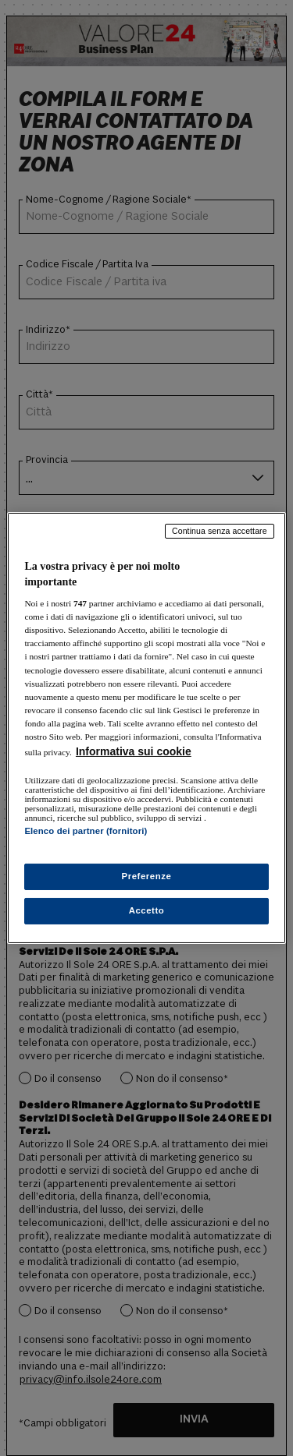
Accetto (147, 910)
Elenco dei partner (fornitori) (85, 831)
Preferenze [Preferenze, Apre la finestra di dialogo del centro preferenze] (147, 876)
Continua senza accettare (219, 530)
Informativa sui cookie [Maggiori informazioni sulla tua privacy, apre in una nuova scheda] (133, 751)
